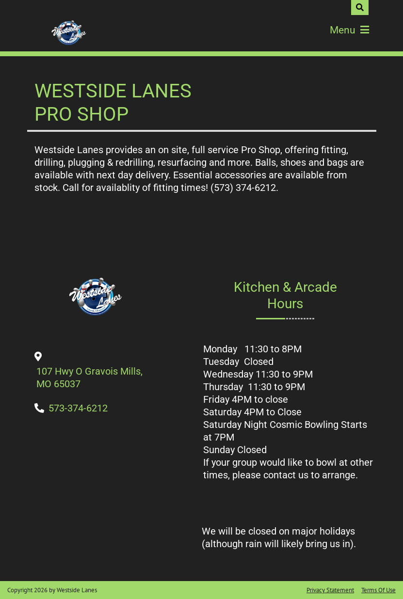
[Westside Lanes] (68, 33)
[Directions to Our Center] (90, 384)
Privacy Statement (330, 590)
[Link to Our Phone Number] (78, 408)
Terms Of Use (378, 590)
